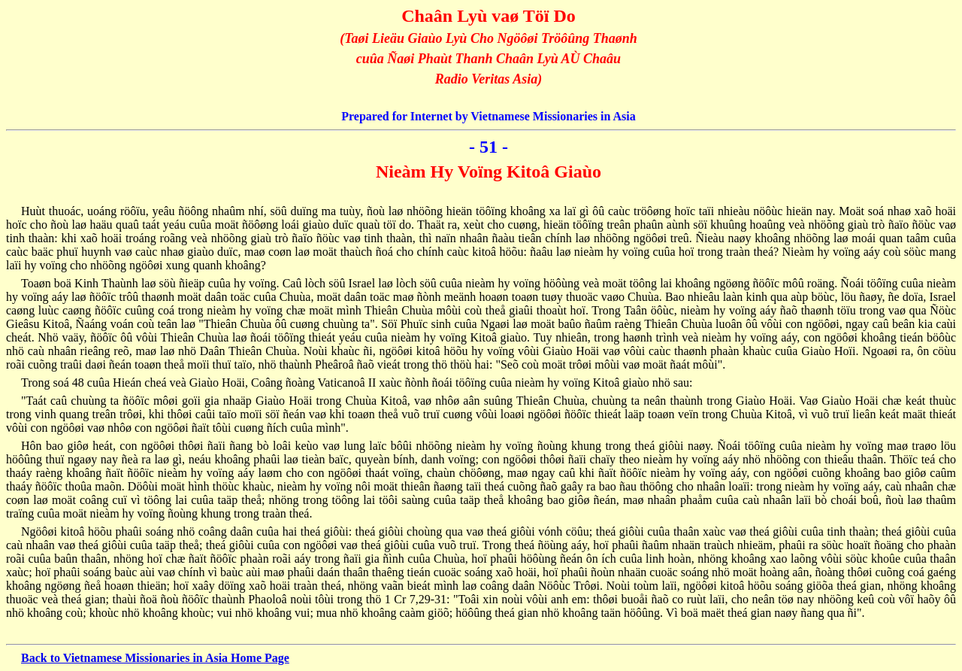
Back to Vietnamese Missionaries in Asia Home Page (155, 657)
